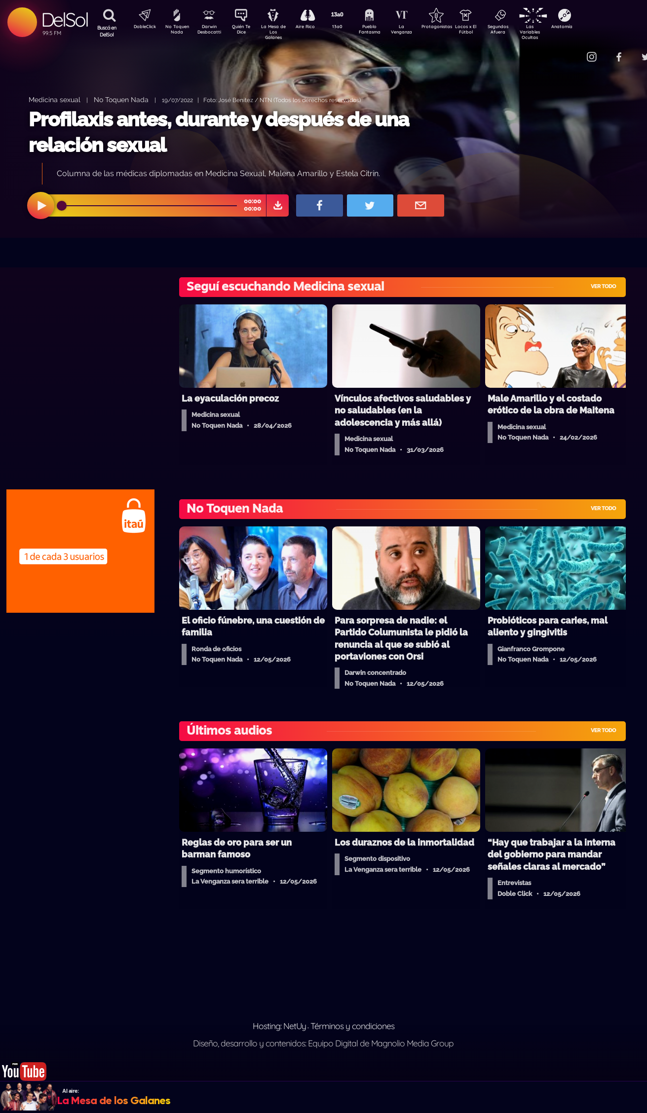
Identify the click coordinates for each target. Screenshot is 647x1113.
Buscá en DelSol (106, 31)
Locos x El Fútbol (487, 31)
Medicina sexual (54, 99)
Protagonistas (452, 27)
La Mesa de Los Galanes (279, 31)
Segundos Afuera (521, 31)
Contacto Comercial (571, 50)
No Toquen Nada (176, 31)
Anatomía (590, 27)
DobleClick (141, 27)
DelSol (64, 19)
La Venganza (418, 31)
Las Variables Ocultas (556, 31)
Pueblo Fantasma (383, 31)
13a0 (348, 27)
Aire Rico (314, 27)
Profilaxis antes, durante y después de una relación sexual (219, 132)
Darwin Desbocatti (210, 31)
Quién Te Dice (245, 31)
